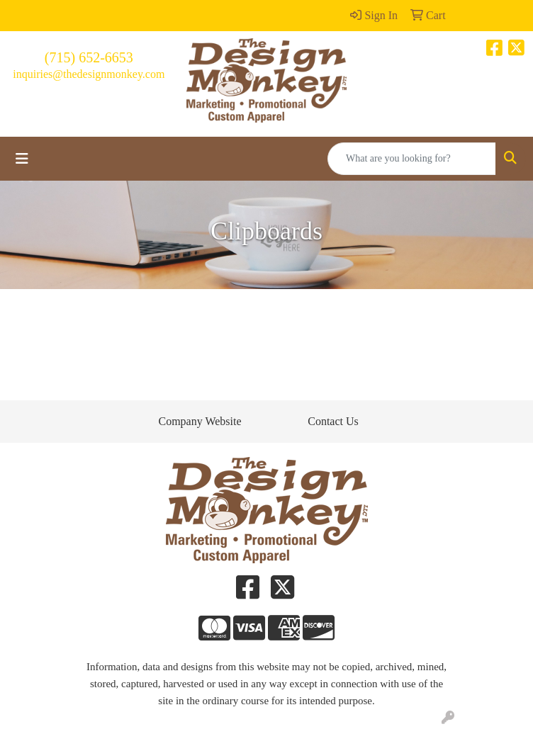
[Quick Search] (411, 158)
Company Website (199, 421)
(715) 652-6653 (89, 57)
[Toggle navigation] (22, 159)
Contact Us (333, 421)
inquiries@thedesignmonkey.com (88, 74)
